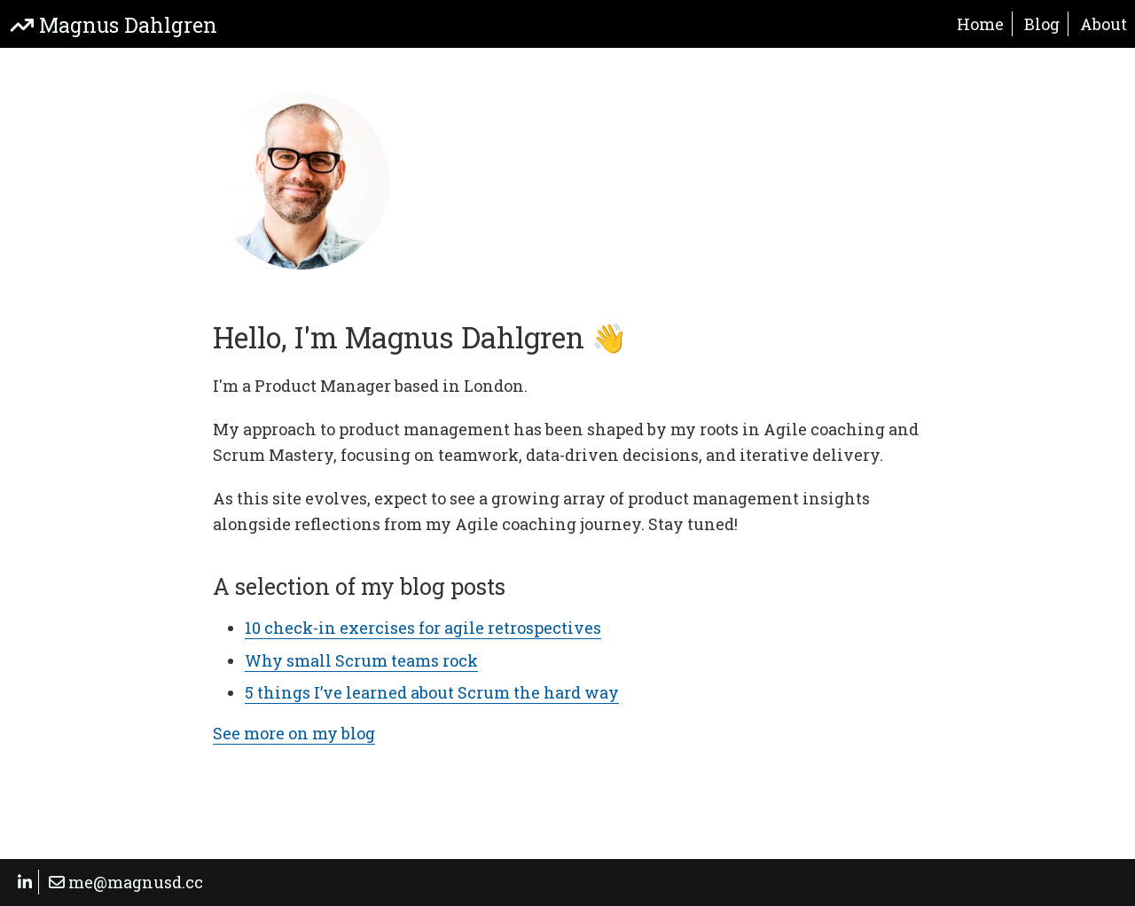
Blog (1042, 24)
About (1103, 24)
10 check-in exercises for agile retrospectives (423, 627)
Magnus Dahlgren (114, 24)
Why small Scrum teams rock (361, 660)
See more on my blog (294, 733)
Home (980, 24)
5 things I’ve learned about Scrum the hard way (432, 692)
